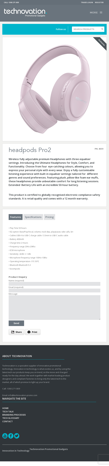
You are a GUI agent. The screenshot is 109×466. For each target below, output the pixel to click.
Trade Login (87, 2)
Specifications (33, 217)
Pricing (49, 217)
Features (15, 217)
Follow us (61, 29)
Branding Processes (14, 419)
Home (5, 412)
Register (99, 2)
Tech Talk (8, 416)
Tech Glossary (10, 422)
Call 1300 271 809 (11, 2)
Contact (7, 426)
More (94, 12)
